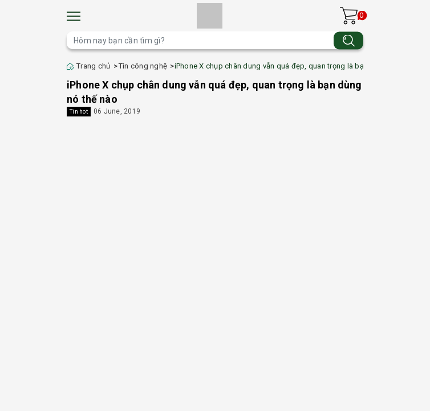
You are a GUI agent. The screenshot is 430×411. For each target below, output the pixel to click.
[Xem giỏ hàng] (349, 16)
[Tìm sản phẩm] (215, 40)
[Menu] (73, 16)
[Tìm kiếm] (348, 40)
